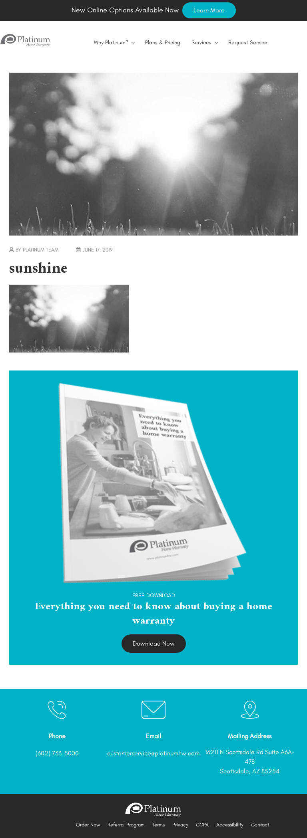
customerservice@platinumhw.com (153, 753)
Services (205, 42)
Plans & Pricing (162, 42)
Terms (158, 825)
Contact (260, 825)
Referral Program (126, 825)
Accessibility (229, 825)
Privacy (180, 825)
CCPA (202, 825)
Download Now (154, 643)
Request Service (247, 42)
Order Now (88, 825)
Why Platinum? (115, 42)
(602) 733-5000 (57, 753)
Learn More (209, 10)
